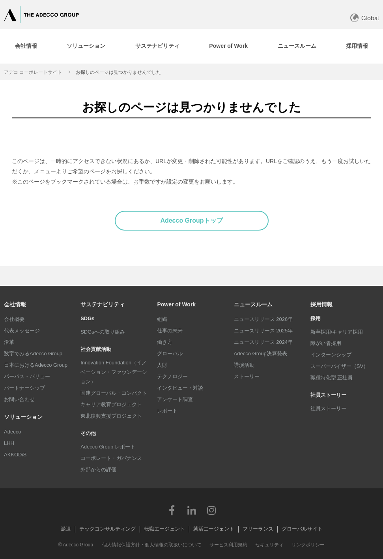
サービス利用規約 (228, 545)
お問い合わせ (19, 399)
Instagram (211, 510)
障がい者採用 (325, 343)
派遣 (66, 529)
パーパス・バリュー (27, 376)
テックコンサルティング (107, 529)
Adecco (12, 432)
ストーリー (247, 376)
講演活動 (244, 365)
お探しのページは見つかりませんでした (118, 72)
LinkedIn (192, 510)
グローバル (170, 353)
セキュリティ (269, 545)
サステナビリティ (102, 304)
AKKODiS (15, 455)
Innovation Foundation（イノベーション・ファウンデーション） (113, 372)
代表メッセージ (22, 331)
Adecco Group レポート (107, 447)
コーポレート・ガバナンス (111, 458)
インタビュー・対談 (180, 388)
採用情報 (321, 304)
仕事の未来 (170, 331)
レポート (167, 411)
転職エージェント (164, 529)
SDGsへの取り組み (102, 332)
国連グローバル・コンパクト (113, 393)
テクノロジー (172, 376)
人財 (162, 365)
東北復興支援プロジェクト (111, 416)
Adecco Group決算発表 (260, 353)
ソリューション (23, 417)
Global (370, 18)
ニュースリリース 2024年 (263, 342)
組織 (162, 319)
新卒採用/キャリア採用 (336, 332)
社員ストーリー (328, 408)
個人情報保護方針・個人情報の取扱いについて (152, 545)
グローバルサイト (302, 529)
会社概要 (14, 319)
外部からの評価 (98, 470)
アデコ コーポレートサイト (33, 72)
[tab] (86, 46)
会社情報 (15, 304)
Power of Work (176, 304)
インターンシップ (330, 355)
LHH (9, 443)
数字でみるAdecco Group (33, 353)
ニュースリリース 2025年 (263, 331)
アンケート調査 (175, 399)
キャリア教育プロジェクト (111, 404)
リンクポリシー (308, 545)
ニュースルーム (253, 304)
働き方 (164, 342)
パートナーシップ (24, 388)
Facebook (172, 510)
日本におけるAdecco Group (35, 365)
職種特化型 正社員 (331, 378)
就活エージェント (213, 529)
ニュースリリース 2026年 (263, 319)
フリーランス (258, 529)
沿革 (9, 342)
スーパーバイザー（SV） (339, 366)
